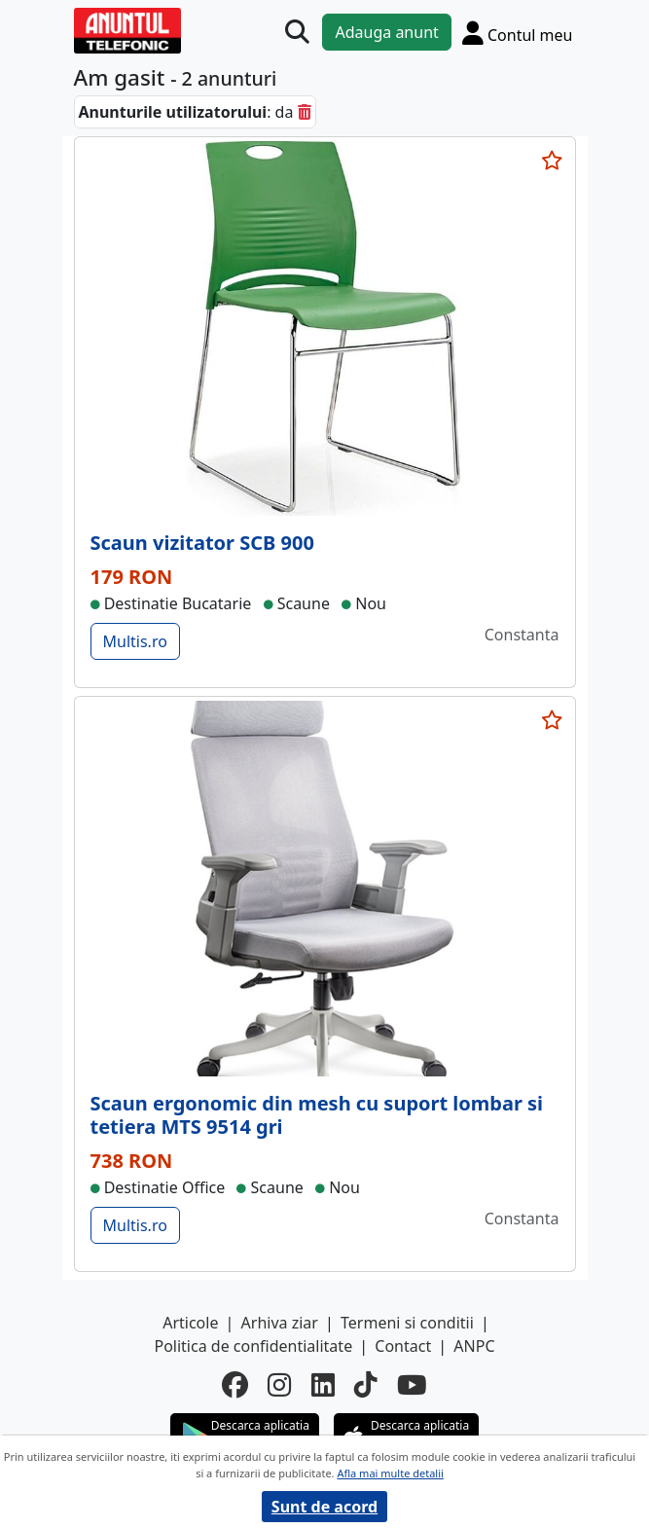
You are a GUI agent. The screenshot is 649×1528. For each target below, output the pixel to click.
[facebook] (235, 1385)
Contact (403, 1346)
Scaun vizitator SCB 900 (202, 542)
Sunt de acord (324, 1506)
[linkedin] (323, 1385)
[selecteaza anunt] (552, 160)
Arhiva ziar (279, 1322)
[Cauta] (297, 33)
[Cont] (517, 33)
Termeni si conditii (407, 1322)
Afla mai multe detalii (390, 1473)
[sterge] (304, 112)
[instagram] (279, 1385)
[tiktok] (366, 1385)
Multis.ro (135, 641)
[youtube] (412, 1385)
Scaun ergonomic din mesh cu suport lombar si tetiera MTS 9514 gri (317, 1115)
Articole (190, 1322)
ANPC (473, 1346)
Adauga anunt (386, 32)
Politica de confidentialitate (253, 1346)
